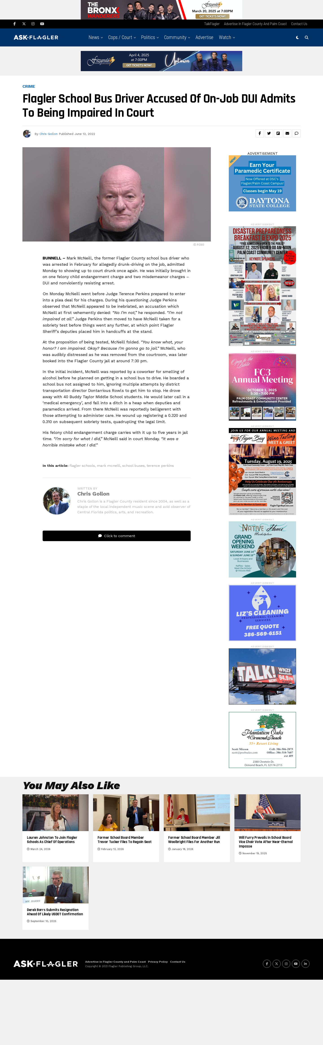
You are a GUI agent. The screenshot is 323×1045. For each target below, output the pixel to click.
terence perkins (160, 466)
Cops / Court (120, 38)
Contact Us (299, 24)
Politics (148, 38)
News (94, 38)
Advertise (204, 38)
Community (175, 38)
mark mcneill (108, 466)
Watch (225, 38)
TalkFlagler (212, 24)
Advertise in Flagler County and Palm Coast (255, 24)
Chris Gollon (48, 134)
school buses (133, 466)
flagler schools (82, 466)
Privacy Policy (158, 1027)
